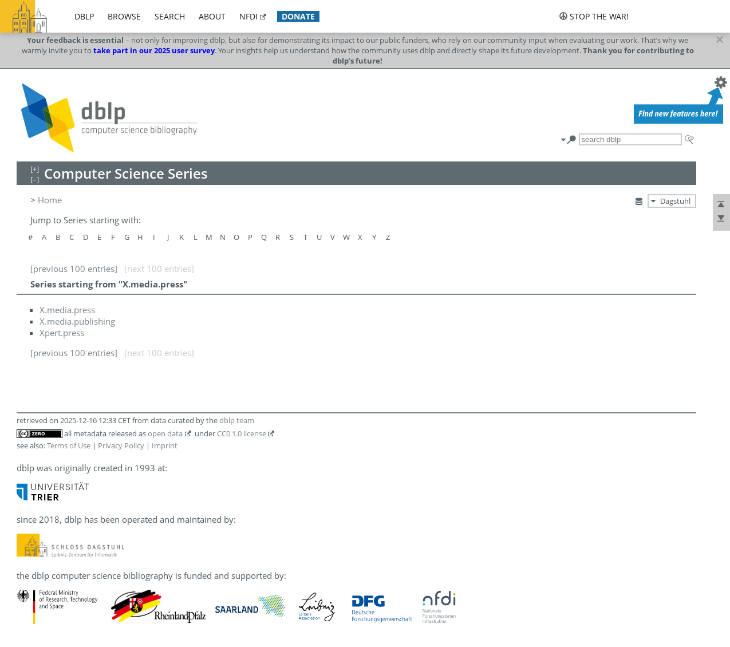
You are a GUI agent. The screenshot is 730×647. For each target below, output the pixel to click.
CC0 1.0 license (241, 433)
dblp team (236, 420)
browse (124, 16)
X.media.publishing (77, 321)
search (170, 16)
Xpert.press (62, 332)
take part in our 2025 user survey (154, 50)
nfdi (248, 16)
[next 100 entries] (159, 268)
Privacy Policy (121, 445)
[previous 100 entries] (73, 268)
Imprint (164, 445)
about (212, 16)
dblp (84, 16)
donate (298, 16)
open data (165, 433)
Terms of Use (68, 445)
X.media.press (67, 309)
